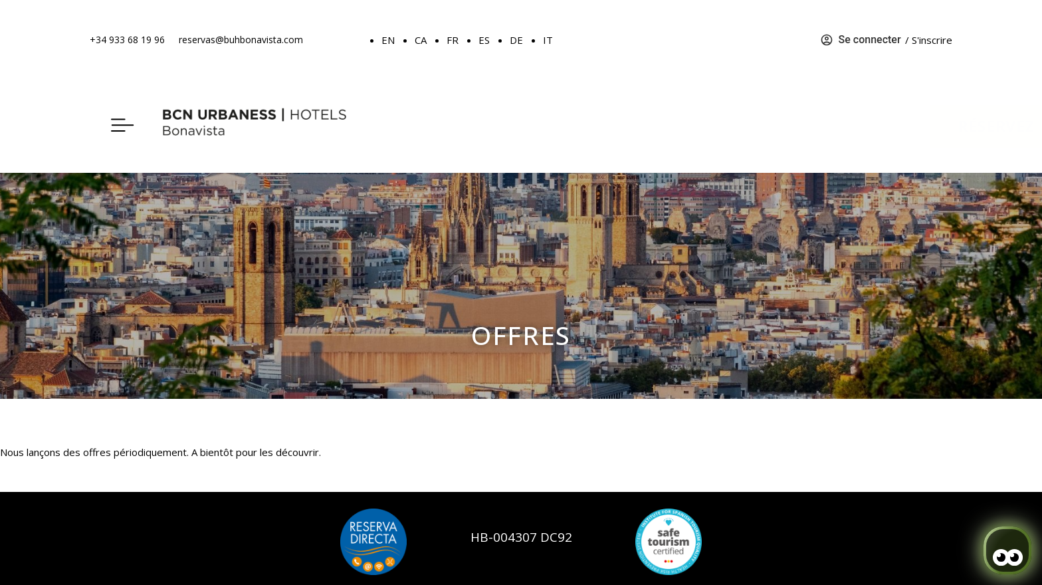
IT (548, 40)
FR (453, 40)
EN (388, 40)
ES (484, 40)
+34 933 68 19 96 (127, 39)
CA (421, 40)
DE (516, 40)
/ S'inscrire (928, 40)
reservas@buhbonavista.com (241, 39)
